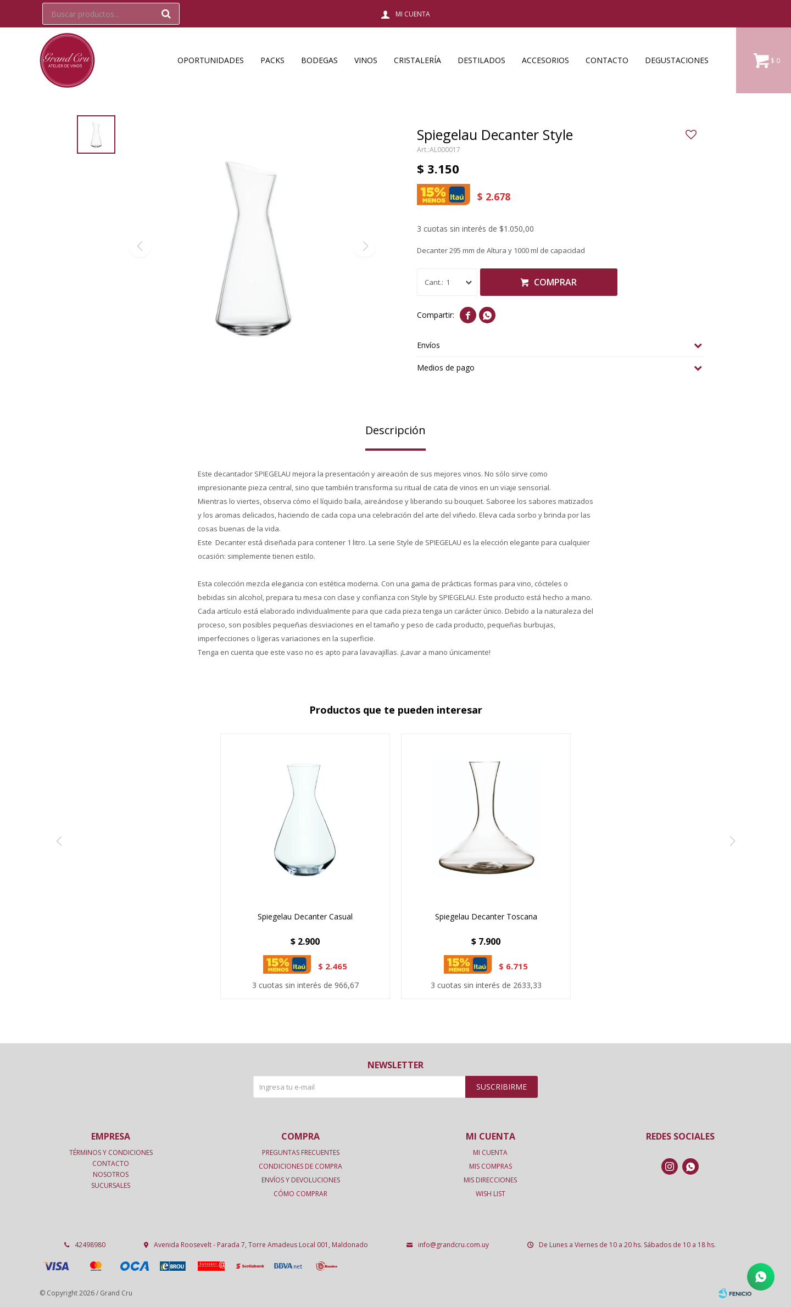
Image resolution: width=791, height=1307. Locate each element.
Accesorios (545, 60)
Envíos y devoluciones (300, 1180)
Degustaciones (677, 60)
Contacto (607, 60)
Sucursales (110, 1185)
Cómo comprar (300, 1193)
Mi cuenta (490, 1152)
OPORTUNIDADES (210, 60)
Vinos (365, 60)
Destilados (481, 60)
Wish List (490, 1193)
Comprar (555, 282)
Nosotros (111, 1174)
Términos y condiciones (111, 1152)
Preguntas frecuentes (300, 1152)
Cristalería (417, 60)
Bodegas (319, 60)
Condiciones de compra (300, 1166)
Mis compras (490, 1166)
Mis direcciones (490, 1180)
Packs (272, 60)
